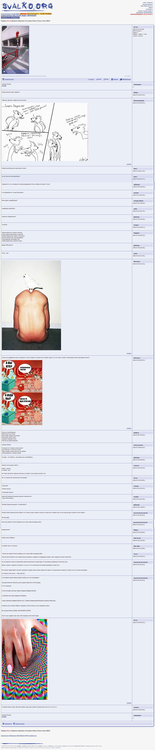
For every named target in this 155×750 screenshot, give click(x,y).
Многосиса (137, 261)
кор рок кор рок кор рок (141, 513)
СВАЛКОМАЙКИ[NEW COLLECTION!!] (141, 14)
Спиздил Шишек (138, 200)
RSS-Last (147, 6)
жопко (135, 253)
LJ (151, 6)
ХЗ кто (135, 478)
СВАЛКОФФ (139, 12)
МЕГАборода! (127, 79)
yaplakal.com (32, 735)
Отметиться (8, 723)
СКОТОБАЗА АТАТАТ (23, 735)
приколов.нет (5, 735)
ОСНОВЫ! (16, 14)
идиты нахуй (42, 76)
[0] (2, 85)
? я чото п (91, 79)
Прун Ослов (137, 538)
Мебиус (136, 92)
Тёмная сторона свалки (145, 11)
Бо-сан (136, 27)
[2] (3, 14)
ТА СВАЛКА (23, 14)
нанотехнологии (33, 76)
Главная (3, 21)
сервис (4, 76)
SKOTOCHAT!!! (33, 14)
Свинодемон (137, 84)
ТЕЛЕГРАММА (46, 14)
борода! (115, 79)
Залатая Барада (147, 4)
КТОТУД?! (149, 9)
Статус (39, 21)
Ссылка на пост (9, 79)
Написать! (15, 21)
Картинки (21, 21)
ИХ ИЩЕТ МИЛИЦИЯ (27, 15)
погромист (140, 35)
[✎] (12, 14)
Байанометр (12, 735)
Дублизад (137, 185)
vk (125, 76)
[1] (1, 14)
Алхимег (136, 192)
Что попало (28, 21)
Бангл (135, 168)
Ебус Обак (137, 546)
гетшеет (128, 76)
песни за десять (138, 445)
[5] (8, 14)
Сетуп (44, 21)
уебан (135, 209)
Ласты (9, 21)
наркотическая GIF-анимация (14, 76)
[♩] (10, 14)
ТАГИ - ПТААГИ (147, 2)
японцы (26, 76)
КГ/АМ (106, 79)
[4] (7, 14)
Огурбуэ (136, 496)
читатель (136, 465)
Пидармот (137, 233)
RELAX (16, 15)
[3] (5, 14)
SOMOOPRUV (6, 15)
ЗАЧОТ (99, 79)
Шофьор (136, 432)
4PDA (150, 7)
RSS (142, 6)
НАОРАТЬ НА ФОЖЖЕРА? (10, 17)
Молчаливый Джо (139, 100)
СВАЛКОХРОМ (147, 12)
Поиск (34, 21)
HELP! (48, 21)
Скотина (136, 486)
